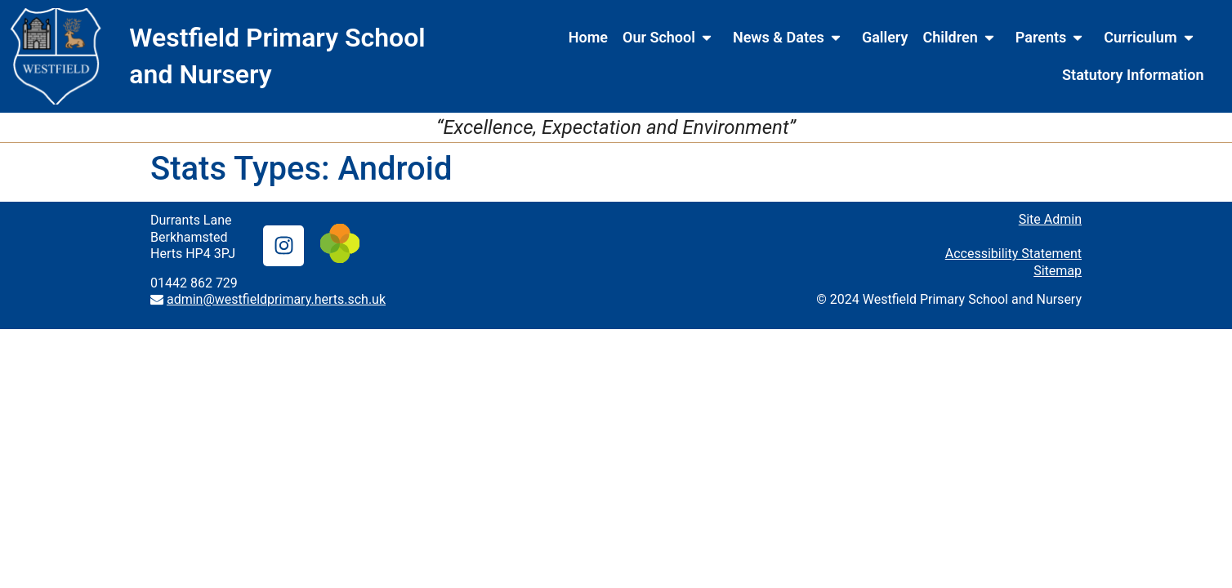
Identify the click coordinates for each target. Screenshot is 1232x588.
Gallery (885, 37)
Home (588, 37)
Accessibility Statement (1013, 253)
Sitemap (1057, 270)
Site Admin (1050, 219)
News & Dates (790, 37)
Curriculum (1151, 37)
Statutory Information (1132, 74)
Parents (1052, 37)
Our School (670, 37)
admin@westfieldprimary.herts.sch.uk (276, 299)
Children (961, 37)
